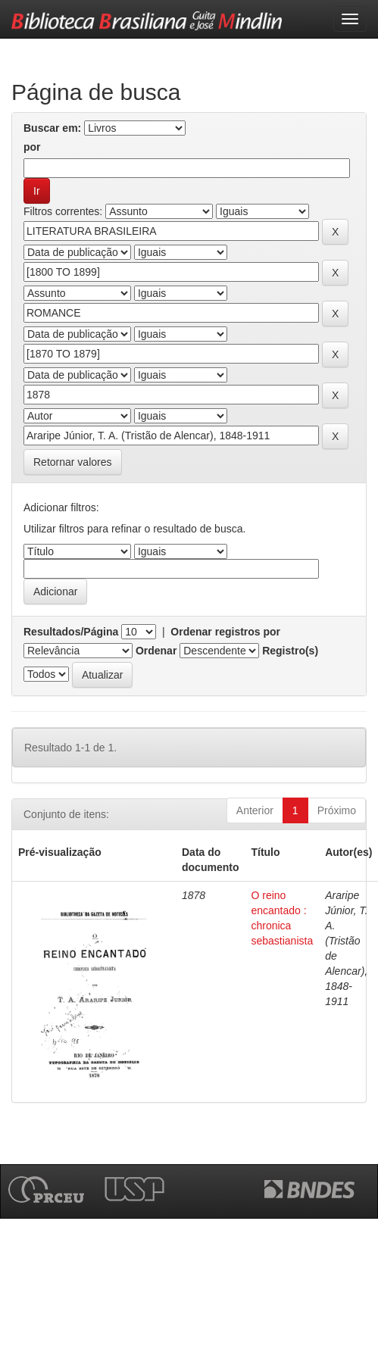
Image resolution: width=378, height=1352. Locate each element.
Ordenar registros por (225, 632)
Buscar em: (52, 128)
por (32, 147)
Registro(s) (290, 651)
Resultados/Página (70, 632)
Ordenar (156, 651)
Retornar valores (72, 462)
